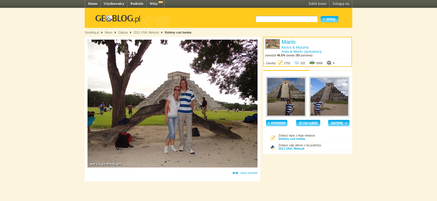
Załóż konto (317, 3)
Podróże (137, 3)
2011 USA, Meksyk (146, 32)
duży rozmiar (249, 172)
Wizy (154, 3)
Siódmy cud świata (178, 32)
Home (93, 3)
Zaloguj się (340, 3)
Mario (108, 32)
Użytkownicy (114, 3)
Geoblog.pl (92, 32)
